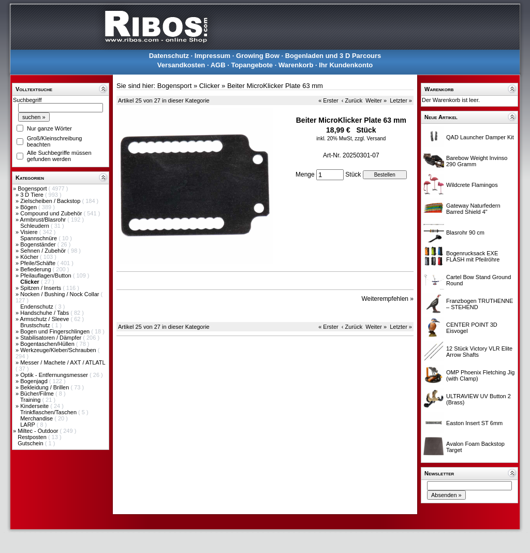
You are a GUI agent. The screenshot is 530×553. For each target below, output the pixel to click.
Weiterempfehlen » (388, 298)
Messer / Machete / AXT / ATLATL (62, 362)
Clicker (209, 86)
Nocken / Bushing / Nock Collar (60, 294)
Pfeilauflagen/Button (46, 275)
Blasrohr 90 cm (465, 232)
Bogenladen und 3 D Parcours (333, 56)
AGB (218, 65)
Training (31, 400)
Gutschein (31, 443)
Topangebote (252, 65)
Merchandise (37, 418)
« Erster (328, 100)
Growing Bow (257, 56)
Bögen (29, 207)
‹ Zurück (352, 100)
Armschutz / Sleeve (45, 319)
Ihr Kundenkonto (346, 65)
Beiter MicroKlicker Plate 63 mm (275, 86)
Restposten (33, 437)
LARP (28, 424)
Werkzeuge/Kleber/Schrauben (59, 350)
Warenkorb (295, 65)
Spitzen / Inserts (41, 288)
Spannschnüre (39, 238)
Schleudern (35, 226)
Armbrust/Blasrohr (44, 219)
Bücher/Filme (37, 393)
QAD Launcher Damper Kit (480, 137)
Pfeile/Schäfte (38, 263)
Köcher (30, 257)
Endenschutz (37, 306)
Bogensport (33, 188)
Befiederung (36, 269)
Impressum (212, 56)
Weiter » (376, 100)
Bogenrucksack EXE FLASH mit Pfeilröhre (472, 256)
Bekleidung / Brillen (45, 387)
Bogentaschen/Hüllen (48, 344)
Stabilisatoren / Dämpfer (51, 337)
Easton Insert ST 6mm (474, 423)
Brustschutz (36, 325)
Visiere (29, 232)
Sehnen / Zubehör (43, 251)
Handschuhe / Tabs (45, 313)
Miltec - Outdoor (39, 431)
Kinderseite (35, 406)
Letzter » (401, 100)
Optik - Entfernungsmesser (55, 375)
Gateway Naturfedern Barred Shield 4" (473, 208)
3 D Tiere (32, 195)
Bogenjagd (34, 381)
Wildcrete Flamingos (472, 185)
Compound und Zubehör (51, 213)
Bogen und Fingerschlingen (55, 331)
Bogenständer (38, 244)
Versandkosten (181, 65)
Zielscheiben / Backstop (51, 201)
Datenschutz (169, 56)
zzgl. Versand (370, 138)
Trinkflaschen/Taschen (49, 412)
